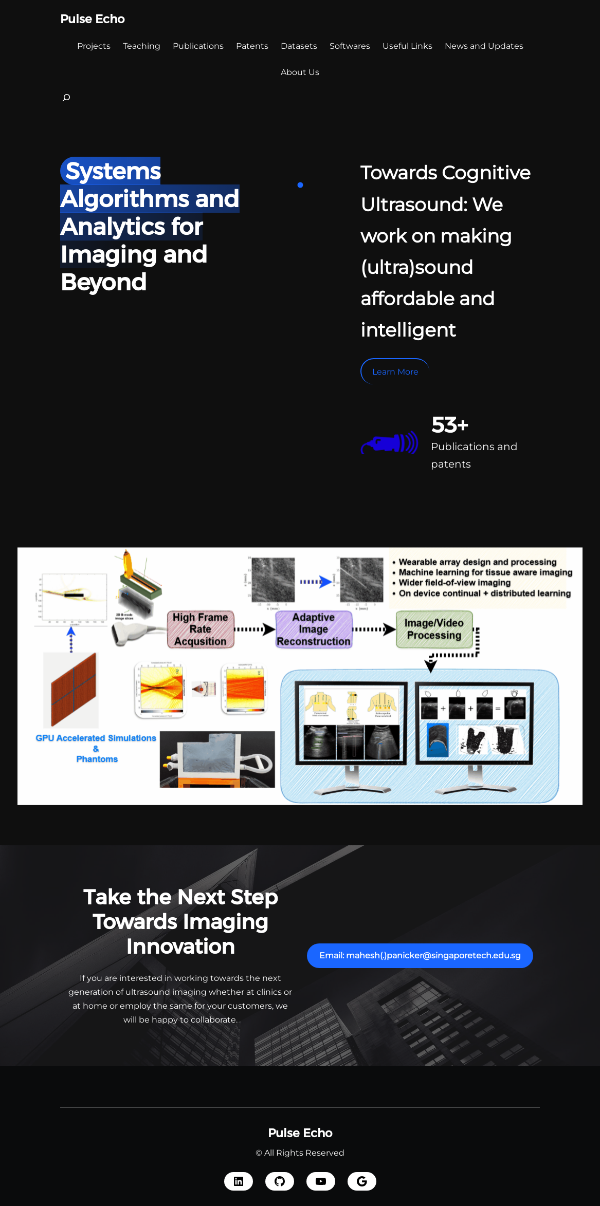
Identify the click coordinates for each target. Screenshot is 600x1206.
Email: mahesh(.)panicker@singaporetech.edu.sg (420, 955)
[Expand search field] (66, 100)
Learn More (395, 372)
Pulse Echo (92, 19)
